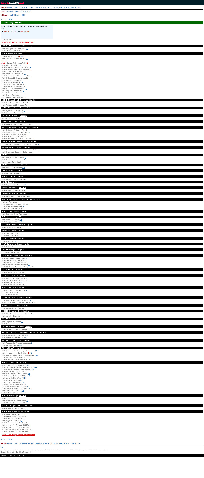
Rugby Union (64, 7)
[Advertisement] (102, 468)
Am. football (55, 7)
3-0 (37, 355)
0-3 (26, 258)
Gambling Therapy (22, 452)
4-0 (27, 59)
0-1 (21, 220)
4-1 (30, 388)
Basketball (23, 7)
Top (2, 447)
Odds (23, 15)
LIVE (11, 15)
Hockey (10, 7)
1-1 (26, 63)
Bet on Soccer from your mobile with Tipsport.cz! (18, 42)
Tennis (16, 7)
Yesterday (9, 11)
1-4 (25, 384)
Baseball (46, 7)
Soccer (3, 7)
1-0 (32, 343)
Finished (17, 15)
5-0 (30, 376)
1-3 (28, 386)
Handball (31, 7)
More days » (27, 11)
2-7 (33, 369)
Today (3, 11)
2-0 (22, 56)
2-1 (22, 222)
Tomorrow (18, 11)
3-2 (30, 353)
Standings (29, 46)
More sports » (75, 7)
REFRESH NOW (7, 19)
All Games (4, 15)
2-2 (20, 345)
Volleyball (38, 7)
